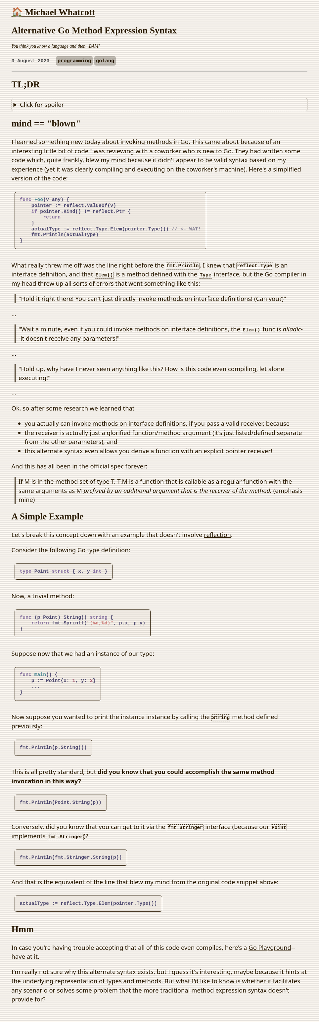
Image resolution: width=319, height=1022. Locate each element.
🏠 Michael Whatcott (53, 12)
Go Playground (270, 947)
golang (105, 61)
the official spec (101, 466)
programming (74, 61)
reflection (217, 534)
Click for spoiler (42, 104)
